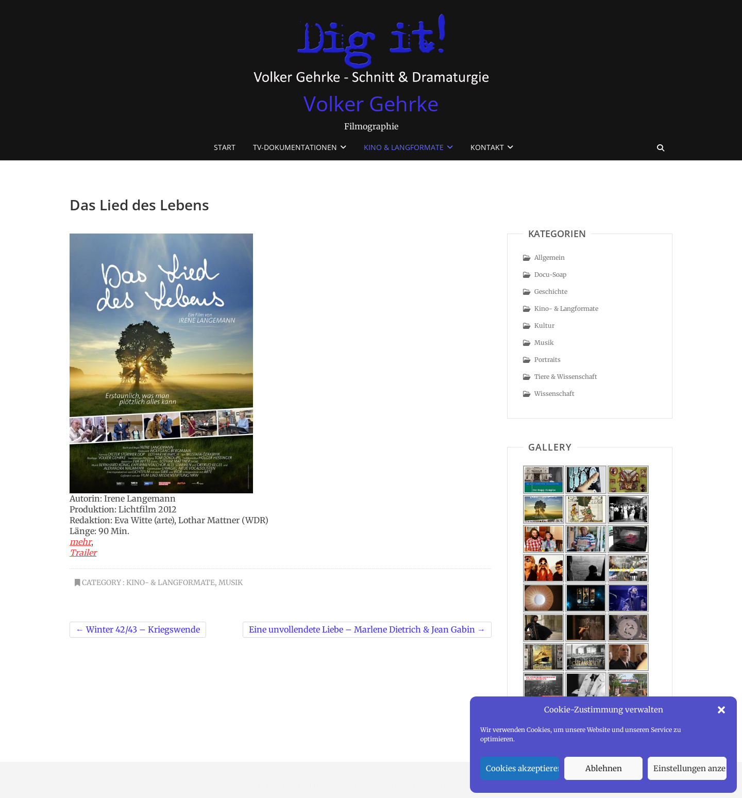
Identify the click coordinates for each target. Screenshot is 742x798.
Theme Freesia (389, 785)
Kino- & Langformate (170, 582)
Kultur (544, 325)
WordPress (469, 785)
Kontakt (487, 147)
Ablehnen (603, 768)
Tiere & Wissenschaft (565, 376)
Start (224, 147)
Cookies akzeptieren (522, 768)
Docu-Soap (550, 274)
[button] (721, 710)
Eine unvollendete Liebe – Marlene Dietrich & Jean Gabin (367, 629)
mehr (80, 542)
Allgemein (549, 257)
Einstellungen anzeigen (690, 768)
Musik (230, 582)
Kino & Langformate (404, 147)
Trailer (83, 552)
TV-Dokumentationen (295, 147)
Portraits (547, 359)
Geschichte (550, 291)
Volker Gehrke (371, 103)
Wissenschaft (554, 393)
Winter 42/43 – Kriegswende (138, 629)
